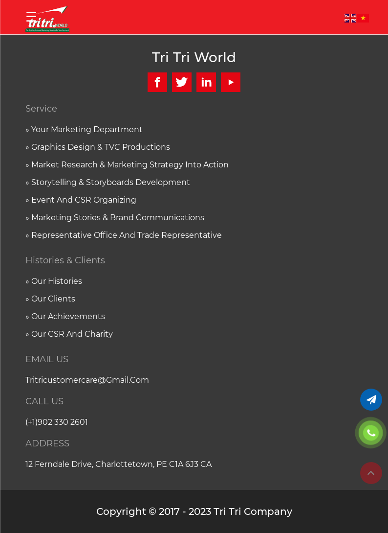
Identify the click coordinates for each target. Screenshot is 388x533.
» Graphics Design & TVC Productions (97, 147)
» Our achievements (65, 316)
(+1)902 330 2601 (56, 422)
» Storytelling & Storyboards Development (107, 182)
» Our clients (50, 298)
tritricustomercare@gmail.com (87, 380)
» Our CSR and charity (69, 334)
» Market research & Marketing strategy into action (127, 164)
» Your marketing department (84, 129)
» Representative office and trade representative (123, 235)
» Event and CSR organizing (80, 200)
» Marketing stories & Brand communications (114, 217)
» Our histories (53, 281)
